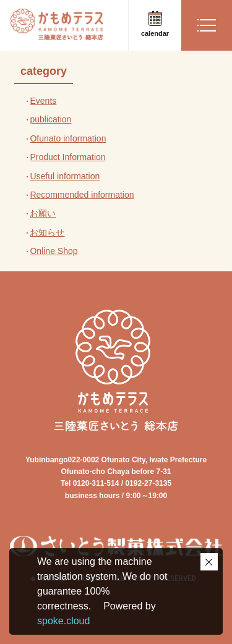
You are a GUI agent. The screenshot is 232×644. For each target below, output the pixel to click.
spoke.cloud (63, 621)
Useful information (65, 176)
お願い (43, 213)
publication (50, 119)
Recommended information (82, 195)
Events (43, 101)
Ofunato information (68, 138)
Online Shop (53, 251)
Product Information (67, 157)
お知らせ (47, 232)
